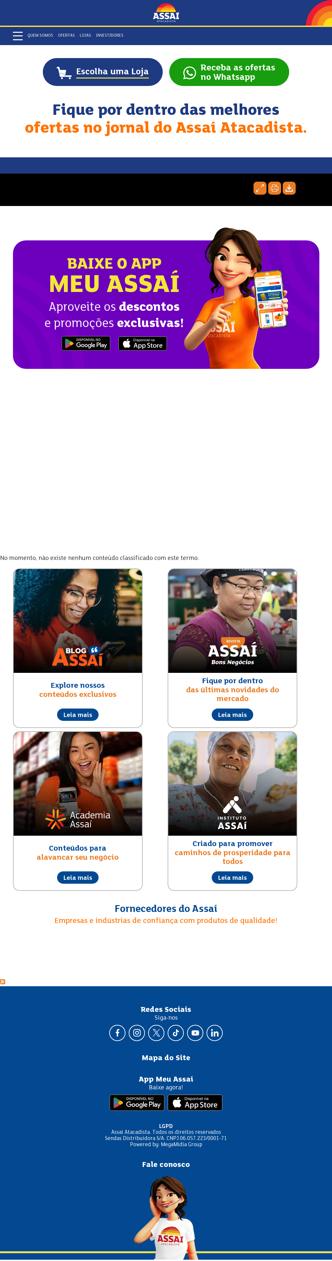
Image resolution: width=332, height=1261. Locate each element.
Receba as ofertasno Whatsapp (240, 73)
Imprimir (274, 189)
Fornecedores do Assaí (166, 910)
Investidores (110, 35)
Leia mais (78, 716)
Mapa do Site (166, 1059)
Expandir (260, 189)
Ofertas (66, 35)
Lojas (85, 35)
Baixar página (289, 189)
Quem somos (40, 35)
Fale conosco (166, 1166)
